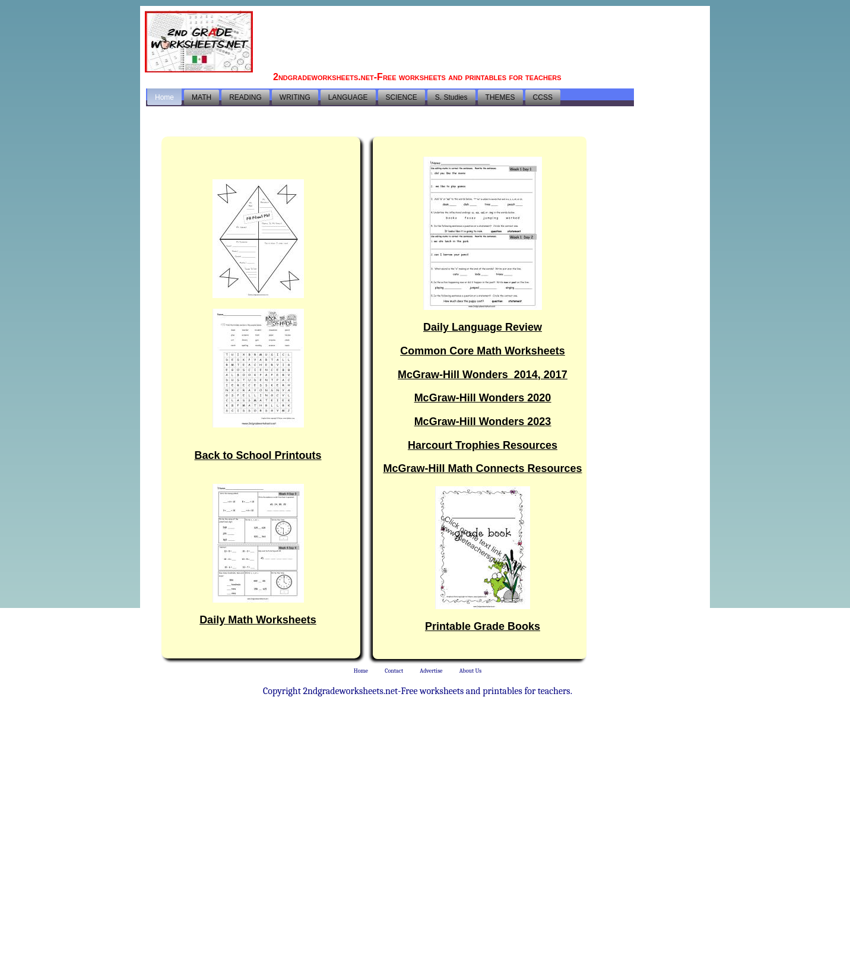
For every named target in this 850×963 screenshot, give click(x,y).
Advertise (431, 670)
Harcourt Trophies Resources (482, 445)
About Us (470, 670)
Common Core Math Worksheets (482, 351)
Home (361, 670)
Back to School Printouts (257, 455)
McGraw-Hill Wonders (482, 375)
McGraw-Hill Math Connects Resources (482, 468)
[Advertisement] (489, 38)
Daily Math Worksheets (257, 620)
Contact (394, 670)
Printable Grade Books (482, 626)
